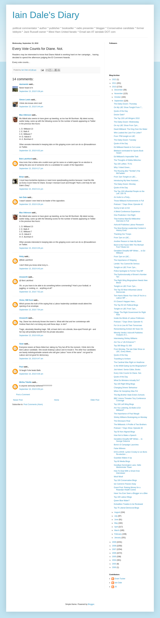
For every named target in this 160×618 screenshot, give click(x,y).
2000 (114, 567)
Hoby (21, 256)
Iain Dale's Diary (45, 15)
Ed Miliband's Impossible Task (126, 157)
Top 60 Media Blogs (122, 461)
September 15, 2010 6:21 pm (31, 189)
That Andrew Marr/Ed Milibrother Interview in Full (127, 220)
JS (116, 587)
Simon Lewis (24, 100)
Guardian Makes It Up (123, 458)
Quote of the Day (121, 111)
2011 (114, 83)
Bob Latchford (25, 159)
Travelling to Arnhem (122, 359)
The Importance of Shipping (125, 260)
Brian (21, 177)
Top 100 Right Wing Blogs (124, 384)
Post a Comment (23, 394)
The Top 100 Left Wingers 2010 (127, 118)
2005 (114, 557)
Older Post (94, 400)
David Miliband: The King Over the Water (130, 129)
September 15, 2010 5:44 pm (31, 107)
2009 (114, 542)
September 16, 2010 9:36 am (31, 374)
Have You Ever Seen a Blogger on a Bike (131, 493)
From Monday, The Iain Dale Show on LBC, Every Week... (129, 350)
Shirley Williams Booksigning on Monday (130, 417)
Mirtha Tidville (25, 382)
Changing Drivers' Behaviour (125, 388)
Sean (21, 344)
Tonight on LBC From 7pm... (125, 267)
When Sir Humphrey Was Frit (126, 391)
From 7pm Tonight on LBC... (125, 177)
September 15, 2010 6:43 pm (31, 269)
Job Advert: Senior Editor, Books (127, 369)
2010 (114, 87)
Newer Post (18, 400)
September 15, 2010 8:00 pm (31, 335)
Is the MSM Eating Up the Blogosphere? (130, 366)
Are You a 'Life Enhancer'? (125, 342)
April (116, 527)
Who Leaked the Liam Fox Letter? (128, 133)
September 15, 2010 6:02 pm (31, 151)
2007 (114, 549)
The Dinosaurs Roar (122, 421)
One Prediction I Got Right (124, 215)
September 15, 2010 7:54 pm (31, 310)
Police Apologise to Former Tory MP (128, 271)
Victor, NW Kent (26, 300)
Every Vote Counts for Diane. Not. (128, 373)
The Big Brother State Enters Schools (129, 395)
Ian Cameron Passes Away (125, 484)
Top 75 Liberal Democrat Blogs (126, 508)
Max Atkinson (25, 115)
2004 (114, 560)
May (116, 523)
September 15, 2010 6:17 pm (31, 168)
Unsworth (23, 277)
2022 (114, 79)
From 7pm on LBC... (122, 238)
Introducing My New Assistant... (127, 180)
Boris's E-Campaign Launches (126, 445)
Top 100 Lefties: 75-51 (123, 164)
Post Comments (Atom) (33, 404)
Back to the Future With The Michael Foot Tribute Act (129, 246)
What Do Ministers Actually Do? (127, 380)
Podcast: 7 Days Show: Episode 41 (128, 322)
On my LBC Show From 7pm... (126, 125)
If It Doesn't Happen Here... (125, 301)
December (118, 90)
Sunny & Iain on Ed (122, 208)
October (117, 97)
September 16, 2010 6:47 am (31, 359)
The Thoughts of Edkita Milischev (127, 160)
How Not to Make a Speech (125, 435)
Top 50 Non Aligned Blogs (124, 432)
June (116, 519)
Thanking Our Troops (122, 234)
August (117, 512)
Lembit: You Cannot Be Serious (127, 264)
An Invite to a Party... (122, 197)
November (118, 93)
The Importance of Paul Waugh (126, 414)
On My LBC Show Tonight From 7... (128, 107)
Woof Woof (118, 477)
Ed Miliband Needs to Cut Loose (127, 147)
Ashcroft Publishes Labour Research (129, 225)
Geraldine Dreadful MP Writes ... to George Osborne (128, 440)
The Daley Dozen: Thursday (125, 104)
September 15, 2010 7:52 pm (31, 292)
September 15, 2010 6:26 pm (31, 204)
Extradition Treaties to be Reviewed (128, 504)
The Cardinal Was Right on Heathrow (129, 362)
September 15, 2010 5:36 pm (31, 91)
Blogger (91, 604)
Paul (21, 367)
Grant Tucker (120, 579)
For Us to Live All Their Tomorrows (128, 325)
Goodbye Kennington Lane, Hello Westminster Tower (127, 466)
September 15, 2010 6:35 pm (31, 248)
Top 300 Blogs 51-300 (123, 346)
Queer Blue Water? (122, 500)
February (118, 534)
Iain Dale (23, 197)
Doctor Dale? (119, 115)
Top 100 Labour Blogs (123, 497)
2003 (114, 564)
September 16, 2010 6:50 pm (31, 389)
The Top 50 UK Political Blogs (126, 305)
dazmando (23, 84)
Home (56, 400)
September (119, 101)
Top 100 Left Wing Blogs (124, 404)
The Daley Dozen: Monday (125, 184)
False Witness (119, 448)
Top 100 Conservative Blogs (125, 480)
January (117, 538)
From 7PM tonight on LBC (124, 136)
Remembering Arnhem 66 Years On (128, 329)
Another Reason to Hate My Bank (127, 241)
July (116, 516)
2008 (114, 546)
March (117, 530)
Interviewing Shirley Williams (125, 338)
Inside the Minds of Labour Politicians (129, 318)
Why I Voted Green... (122, 167)
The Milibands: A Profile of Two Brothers (130, 424)
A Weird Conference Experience (127, 211)
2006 (114, 553)
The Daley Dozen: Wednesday (126, 122)
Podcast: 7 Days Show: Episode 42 (128, 204)
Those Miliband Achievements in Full (129, 201)
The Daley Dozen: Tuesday (125, 140)
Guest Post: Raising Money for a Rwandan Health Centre (127, 488)
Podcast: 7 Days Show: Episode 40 (128, 428)
